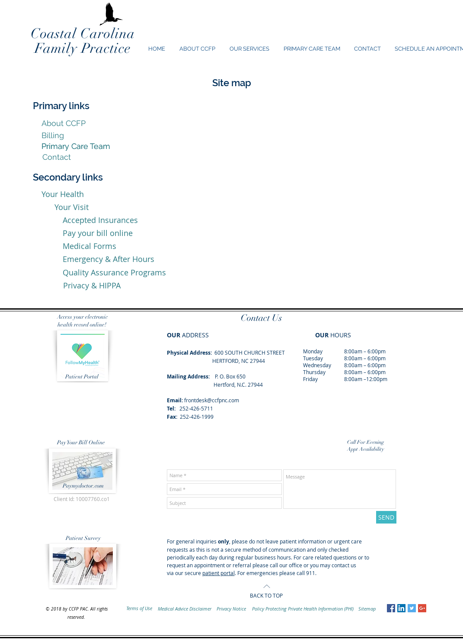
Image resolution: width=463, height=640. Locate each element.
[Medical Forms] (89, 246)
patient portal (218, 572)
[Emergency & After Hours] (109, 259)
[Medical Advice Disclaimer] (185, 608)
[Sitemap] (367, 608)
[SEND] (386, 517)
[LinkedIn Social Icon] (401, 608)
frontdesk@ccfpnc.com (211, 400)
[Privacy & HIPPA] (92, 285)
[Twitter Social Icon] (412, 608)
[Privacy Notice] (231, 608)
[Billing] (53, 135)
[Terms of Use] (139, 608)
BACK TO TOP (266, 595)
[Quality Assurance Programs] (114, 272)
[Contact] (56, 157)
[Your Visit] (71, 207)
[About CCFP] (64, 123)
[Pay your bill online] (98, 233)
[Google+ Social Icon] (422, 608)
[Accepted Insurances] (100, 220)
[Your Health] (63, 194)
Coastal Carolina (82, 33)
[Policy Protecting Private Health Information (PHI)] (303, 608)
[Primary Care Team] (76, 146)
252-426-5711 (196, 408)
